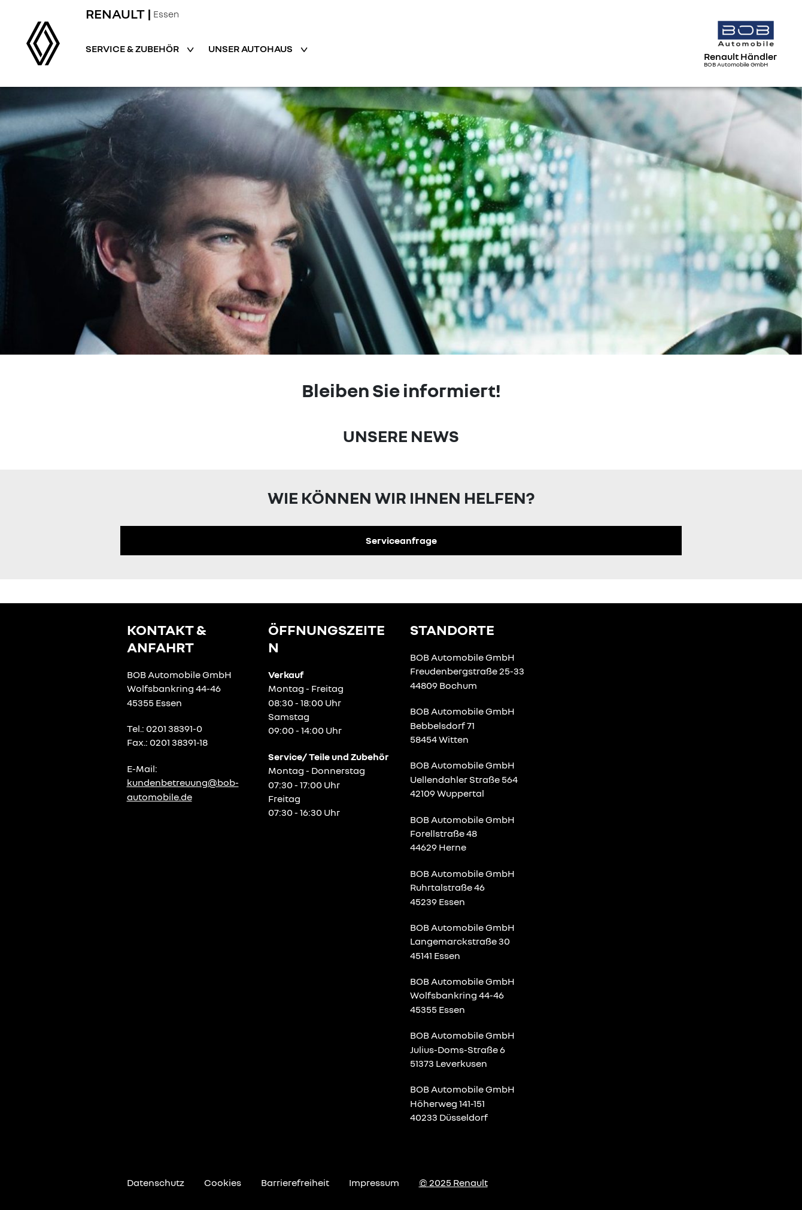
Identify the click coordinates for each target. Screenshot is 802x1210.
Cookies (222, 1182)
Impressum (374, 1182)
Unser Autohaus (251, 49)
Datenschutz (155, 1182)
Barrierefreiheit (295, 1182)
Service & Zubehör (133, 49)
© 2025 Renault (453, 1182)
